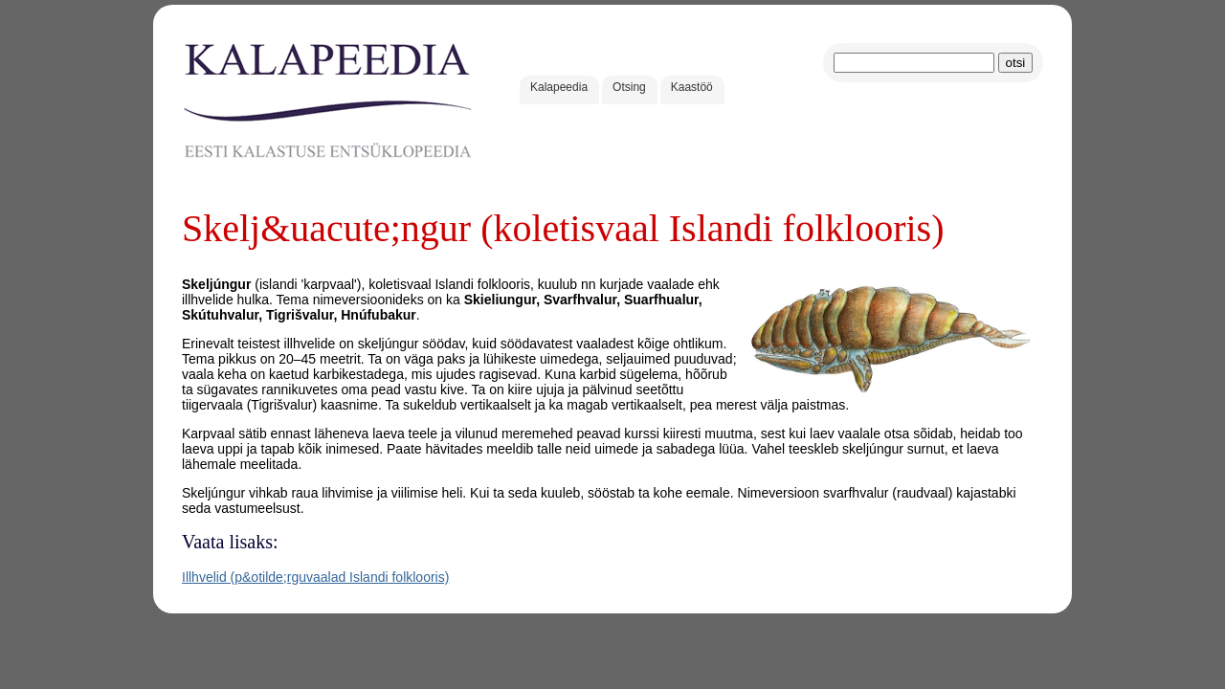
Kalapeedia (559, 87)
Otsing (629, 87)
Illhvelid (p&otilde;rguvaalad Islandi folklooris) (315, 577)
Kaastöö (692, 87)
